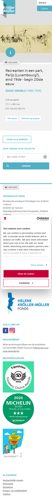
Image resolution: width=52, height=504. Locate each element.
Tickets (44, 8)
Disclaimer (8, 487)
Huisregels (8, 483)
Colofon (7, 493)
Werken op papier (30, 118)
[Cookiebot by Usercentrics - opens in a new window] (37, 219)
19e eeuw (12, 118)
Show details (37, 265)
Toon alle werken (17, 139)
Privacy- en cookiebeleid (15, 490)
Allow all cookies (26, 274)
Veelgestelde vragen (13, 480)
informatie (9, 50)
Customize (26, 283)
